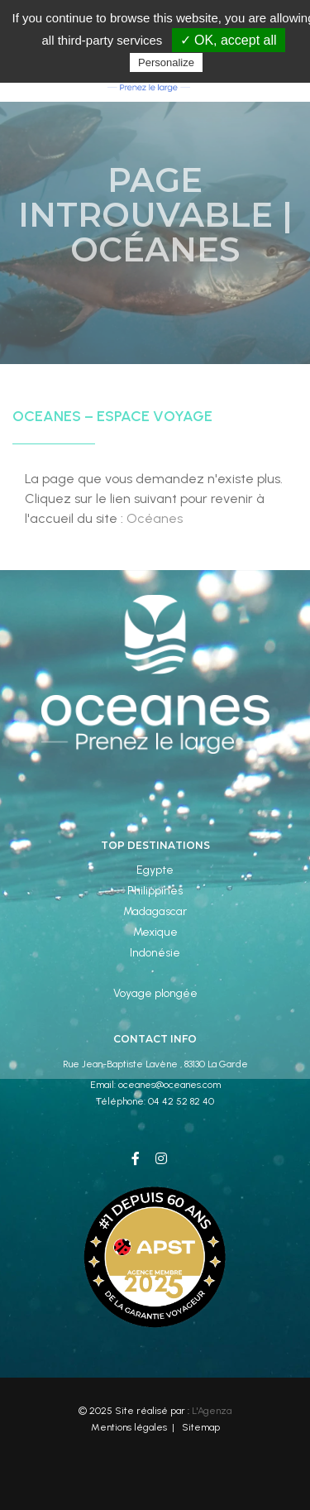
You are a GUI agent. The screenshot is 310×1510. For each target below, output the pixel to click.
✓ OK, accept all (228, 40)
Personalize (166, 62)
